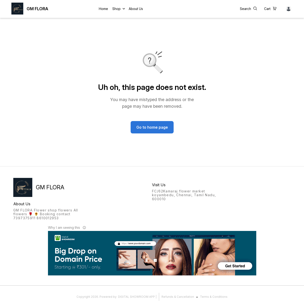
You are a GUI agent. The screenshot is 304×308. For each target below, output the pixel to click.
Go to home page (152, 127)
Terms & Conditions (214, 296)
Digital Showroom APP (136, 296)
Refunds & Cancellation (178, 296)
